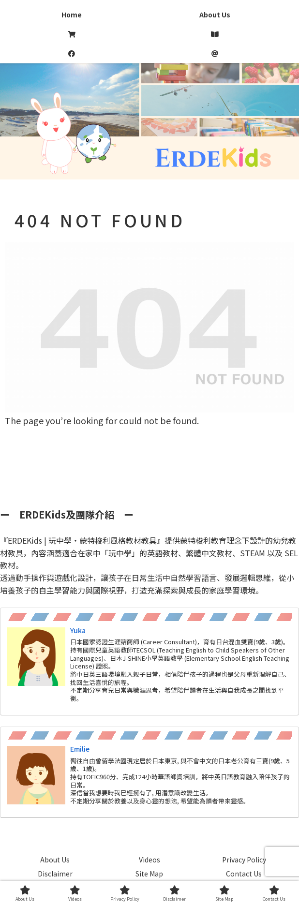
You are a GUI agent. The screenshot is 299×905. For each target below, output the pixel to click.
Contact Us (244, 873)
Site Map (149, 873)
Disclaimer (55, 873)
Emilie (80, 749)
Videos (149, 859)
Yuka (78, 630)
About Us (55, 859)
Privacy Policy (244, 859)
